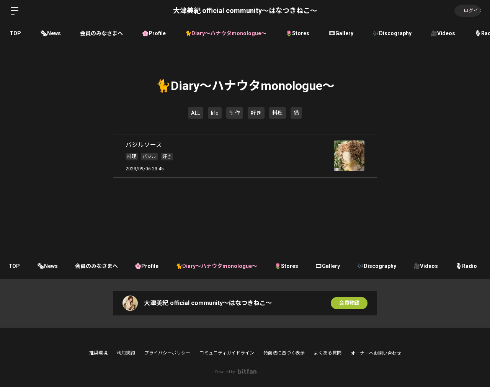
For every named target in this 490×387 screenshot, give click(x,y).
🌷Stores (297, 33)
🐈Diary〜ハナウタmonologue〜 (225, 33)
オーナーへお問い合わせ (376, 353)
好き (256, 113)
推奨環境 (98, 353)
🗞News (50, 33)
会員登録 (349, 303)
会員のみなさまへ (101, 33)
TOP (15, 33)
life (215, 113)
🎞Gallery (340, 33)
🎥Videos (443, 33)
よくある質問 (327, 353)
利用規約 (126, 353)
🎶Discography (392, 33)
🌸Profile (154, 33)
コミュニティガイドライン (226, 353)
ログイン (467, 10)
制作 (234, 113)
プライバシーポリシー (167, 353)
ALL (195, 113)
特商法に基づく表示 (284, 353)
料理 (277, 113)
